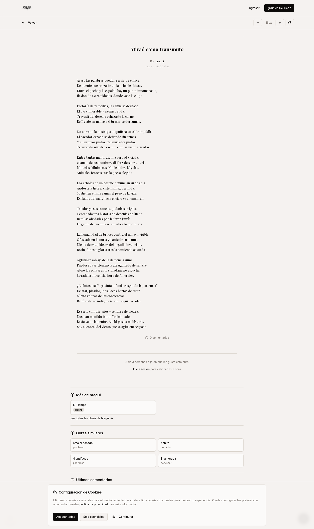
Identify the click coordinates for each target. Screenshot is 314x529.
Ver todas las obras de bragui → (91, 418)
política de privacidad (94, 504)
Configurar (122, 516)
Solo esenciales (93, 516)
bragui (159, 61)
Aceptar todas (65, 516)
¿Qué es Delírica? (279, 8)
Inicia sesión (141, 369)
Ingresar (254, 8)
